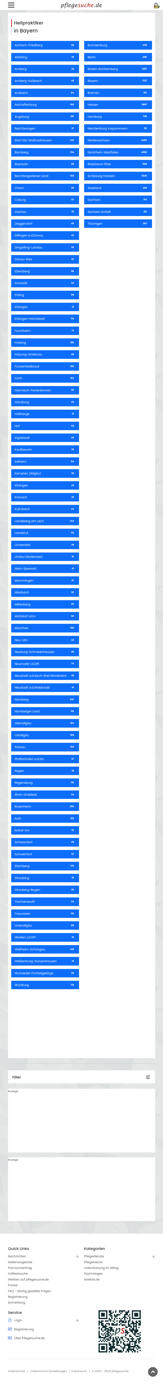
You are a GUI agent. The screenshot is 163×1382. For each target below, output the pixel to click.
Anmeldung (16, 1302)
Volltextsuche (18, 1273)
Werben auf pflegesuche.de (28, 1279)
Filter (16, 1077)
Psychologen (93, 1273)
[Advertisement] (81, 1022)
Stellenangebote (20, 1262)
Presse (13, 1285)
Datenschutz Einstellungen (49, 1371)
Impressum (79, 1371)
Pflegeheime (93, 1262)
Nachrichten (17, 1256)
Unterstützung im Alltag (101, 1268)
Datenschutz (16, 1371)
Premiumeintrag (20, 1268)
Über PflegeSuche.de (29, 1338)
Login (18, 1320)
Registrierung (17, 1297)
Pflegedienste (94, 1256)
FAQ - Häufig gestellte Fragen (29, 1291)
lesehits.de (92, 1279)
